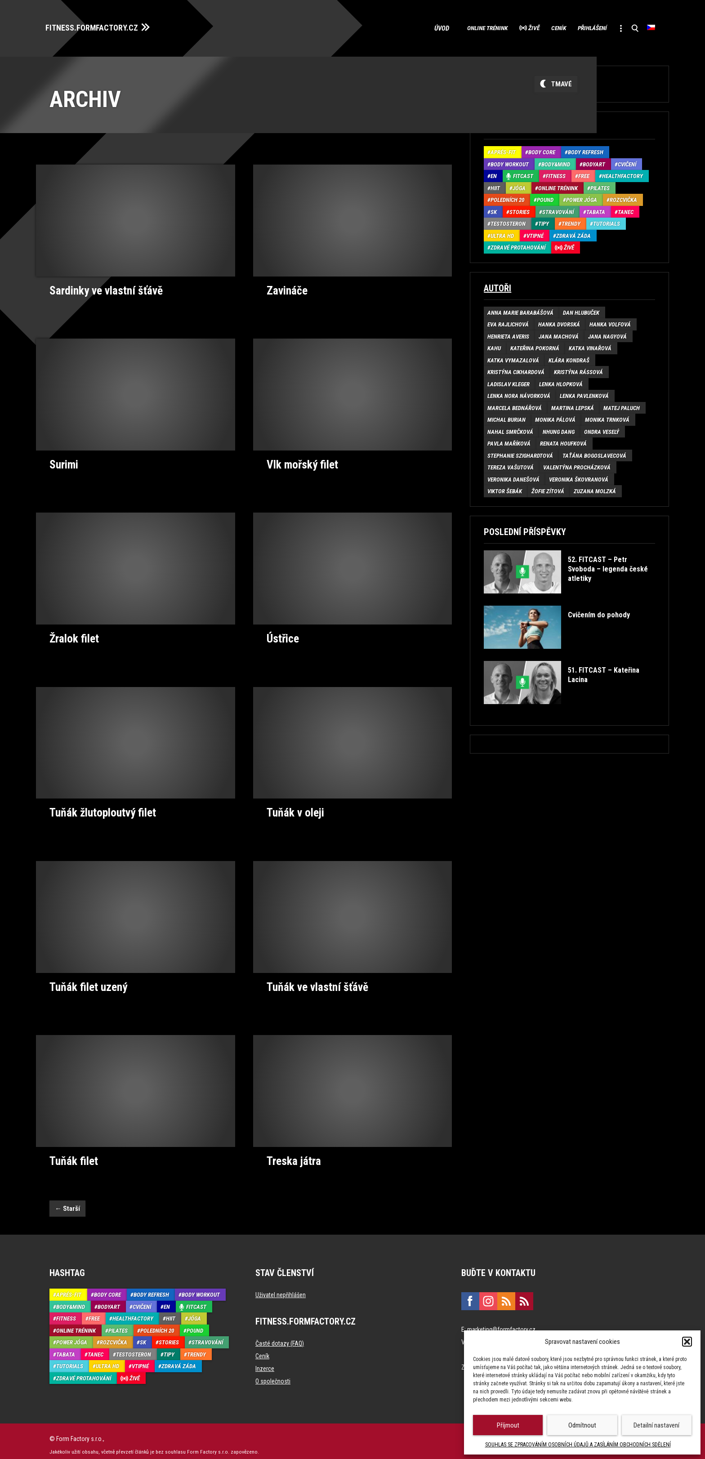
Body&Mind (555, 161)
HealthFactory (622, 173)
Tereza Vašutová (510, 465)
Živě (505, 27)
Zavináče (286, 287)
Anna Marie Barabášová (520, 310)
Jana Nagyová (607, 333)
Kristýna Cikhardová (515, 369)
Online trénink (449, 27)
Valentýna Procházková (577, 465)
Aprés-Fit (503, 150)
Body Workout (510, 161)
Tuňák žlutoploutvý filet (100, 807)
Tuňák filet (72, 1153)
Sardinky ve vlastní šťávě (103, 287)
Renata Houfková (563, 441)
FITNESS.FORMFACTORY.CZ (99, 26)
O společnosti (272, 1373)
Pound (545, 197)
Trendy (571, 221)
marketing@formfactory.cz (501, 1321)
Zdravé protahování (518, 245)
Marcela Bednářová (514, 405)
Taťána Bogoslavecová (594, 453)
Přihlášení (579, 27)
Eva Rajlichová (508, 322)
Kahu (494, 346)
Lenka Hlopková (561, 381)
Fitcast (523, 173)
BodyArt (594, 161)
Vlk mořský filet (301, 461)
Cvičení (627, 161)
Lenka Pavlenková (584, 393)
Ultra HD (502, 233)
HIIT (495, 185)
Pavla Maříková (509, 441)
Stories (519, 209)
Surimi (63, 461)
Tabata (595, 209)
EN (494, 173)
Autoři (497, 285)
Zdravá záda (573, 233)
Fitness (556, 173)
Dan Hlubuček (581, 310)
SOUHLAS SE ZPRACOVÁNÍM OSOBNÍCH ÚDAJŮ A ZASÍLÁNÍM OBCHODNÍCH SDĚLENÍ (578, 1444)
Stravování (558, 209)
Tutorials (606, 221)
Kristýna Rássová (578, 369)
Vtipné (535, 233)
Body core (541, 150)
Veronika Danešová (513, 476)
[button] (687, 1341)
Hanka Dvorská (559, 322)
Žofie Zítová (547, 489)
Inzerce (264, 1361)
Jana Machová (559, 333)
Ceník (537, 27)
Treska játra (292, 1153)
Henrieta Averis (508, 333)
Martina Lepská (572, 405)
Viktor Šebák (504, 489)
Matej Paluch (621, 405)
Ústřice (282, 634)
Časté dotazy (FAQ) (279, 1335)
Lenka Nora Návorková (518, 393)
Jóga (519, 185)
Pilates (600, 185)
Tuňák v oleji (294, 807)
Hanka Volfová (610, 322)
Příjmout (508, 1425)
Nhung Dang (559, 429)
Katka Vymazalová (513, 357)
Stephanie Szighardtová (520, 453)
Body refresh (585, 150)
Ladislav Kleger (508, 381)
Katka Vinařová (590, 346)
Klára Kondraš (569, 357)
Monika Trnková (607, 417)
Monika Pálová (555, 417)
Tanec (626, 209)
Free (583, 173)
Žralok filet (73, 634)
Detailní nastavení (656, 1425)
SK (494, 209)
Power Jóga (581, 197)
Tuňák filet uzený (86, 980)
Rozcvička (623, 197)
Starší (67, 1200)
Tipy (543, 221)
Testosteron (508, 221)
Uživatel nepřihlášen (280, 1287)
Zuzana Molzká (595, 489)
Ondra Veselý (601, 429)
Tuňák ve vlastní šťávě (315, 980)
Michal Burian (506, 417)
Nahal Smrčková (510, 429)
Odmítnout (582, 1425)
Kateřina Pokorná (534, 346)
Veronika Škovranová (578, 476)
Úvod (401, 27)
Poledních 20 (507, 197)
